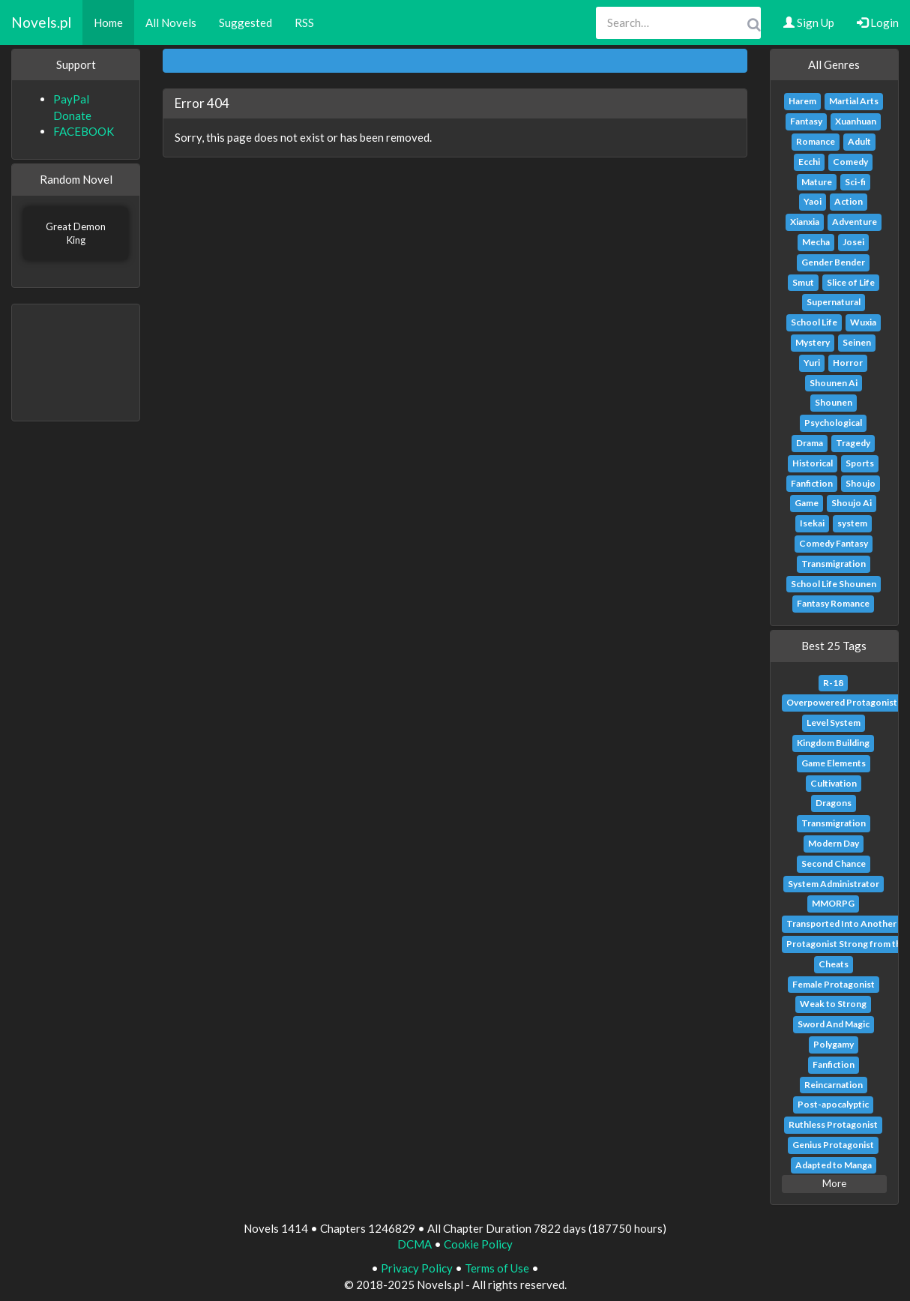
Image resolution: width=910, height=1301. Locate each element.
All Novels (170, 22)
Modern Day (833, 843)
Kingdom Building (833, 742)
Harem (802, 100)
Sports (860, 463)
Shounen (833, 402)
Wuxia (863, 322)
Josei (853, 241)
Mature (816, 181)
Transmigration (833, 563)
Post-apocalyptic (833, 1104)
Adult (859, 141)
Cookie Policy (478, 1244)
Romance (815, 141)
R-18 (833, 682)
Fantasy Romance (833, 603)
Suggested (245, 22)
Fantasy (806, 121)
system (852, 523)
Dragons (834, 802)
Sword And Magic (834, 1024)
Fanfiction (812, 483)
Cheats (834, 964)
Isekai (812, 523)
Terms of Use (497, 1268)
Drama (809, 442)
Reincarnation (833, 1084)
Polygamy (833, 1044)
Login (878, 22)
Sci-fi (855, 181)
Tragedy (853, 442)
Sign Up (808, 22)
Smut (803, 282)
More (834, 1183)
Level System (834, 722)
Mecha (816, 241)
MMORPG (833, 903)
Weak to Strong (833, 1003)
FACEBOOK (83, 131)
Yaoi (813, 201)
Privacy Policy (417, 1268)
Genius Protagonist (833, 1144)
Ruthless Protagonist (833, 1124)
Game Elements (833, 763)
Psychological (833, 422)
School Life (814, 322)
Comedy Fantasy (833, 543)
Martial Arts (854, 100)
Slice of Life (851, 282)
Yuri (812, 362)
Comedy (850, 161)
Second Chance (833, 863)
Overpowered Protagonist (841, 702)
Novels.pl (41, 22)
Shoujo (861, 483)
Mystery (812, 342)
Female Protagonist (833, 984)
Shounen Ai (834, 382)
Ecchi (809, 161)
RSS (304, 22)
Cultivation (833, 783)
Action (848, 201)
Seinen (857, 342)
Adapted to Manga (833, 1165)
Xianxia (804, 221)
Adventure (854, 221)
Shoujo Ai (851, 502)
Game (807, 502)
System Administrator (833, 883)
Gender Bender (833, 262)
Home (108, 22)
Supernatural (834, 301)
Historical (812, 463)
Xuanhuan (855, 121)
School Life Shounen (833, 583)
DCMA (414, 1244)
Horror (848, 362)
